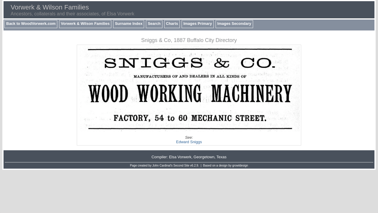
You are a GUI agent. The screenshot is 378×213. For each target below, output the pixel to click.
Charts (172, 23)
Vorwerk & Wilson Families (85, 23)
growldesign (240, 165)
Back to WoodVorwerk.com (31, 23)
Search (154, 23)
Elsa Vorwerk (180, 157)
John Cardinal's (162, 165)
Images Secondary (234, 23)
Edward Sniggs (189, 142)
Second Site (181, 165)
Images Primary (197, 23)
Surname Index (128, 23)
